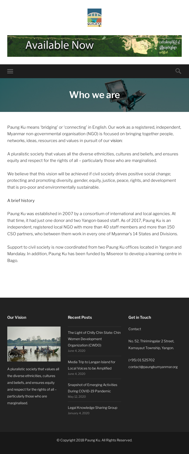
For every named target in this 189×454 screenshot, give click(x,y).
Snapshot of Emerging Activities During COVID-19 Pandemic (92, 388)
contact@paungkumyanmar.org (153, 367)
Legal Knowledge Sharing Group (92, 407)
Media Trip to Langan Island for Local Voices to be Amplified (91, 365)
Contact (134, 329)
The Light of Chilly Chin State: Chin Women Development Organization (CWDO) (94, 338)
